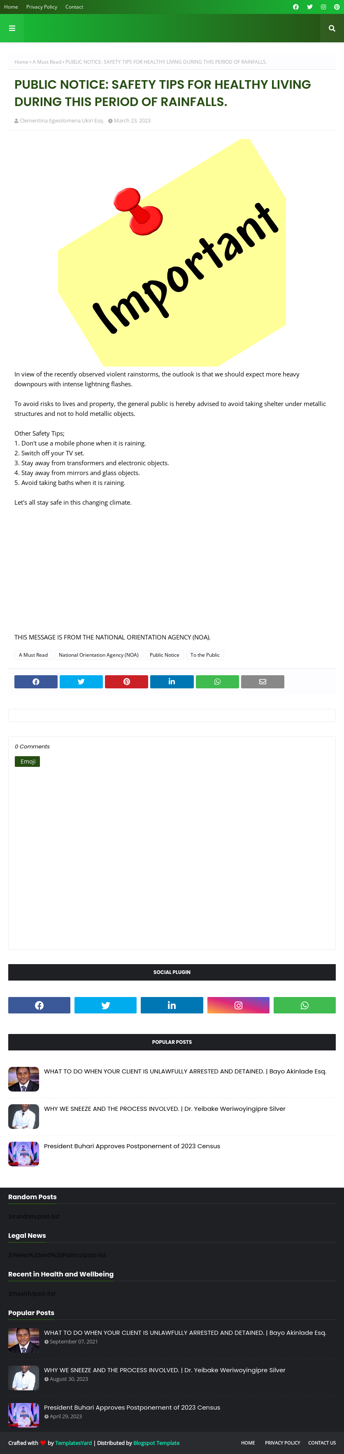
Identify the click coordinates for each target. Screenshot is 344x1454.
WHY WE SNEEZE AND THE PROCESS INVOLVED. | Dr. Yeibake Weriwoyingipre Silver (165, 1108)
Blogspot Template (156, 1443)
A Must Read (47, 61)
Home (11, 6)
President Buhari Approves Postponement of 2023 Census (132, 1146)
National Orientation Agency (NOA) (99, 654)
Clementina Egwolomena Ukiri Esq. (62, 120)
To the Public (205, 654)
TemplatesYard (73, 1443)
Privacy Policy (41, 6)
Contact (74, 6)
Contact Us (322, 1443)
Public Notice (164, 654)
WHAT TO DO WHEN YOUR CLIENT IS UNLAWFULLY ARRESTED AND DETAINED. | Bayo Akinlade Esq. (185, 1071)
